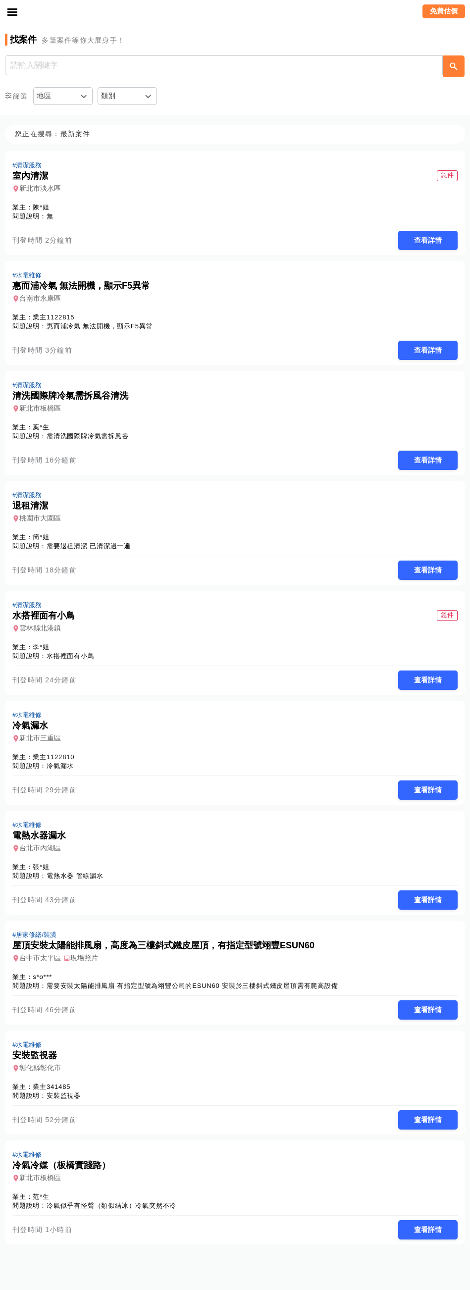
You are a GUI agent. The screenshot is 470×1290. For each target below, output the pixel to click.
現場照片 (84, 958)
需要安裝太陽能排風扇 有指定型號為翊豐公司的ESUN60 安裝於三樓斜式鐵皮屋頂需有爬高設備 (192, 985)
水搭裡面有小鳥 (71, 656)
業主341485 (51, 1086)
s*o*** (42, 976)
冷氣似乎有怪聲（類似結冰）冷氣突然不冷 (111, 1205)
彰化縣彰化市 (40, 1068)
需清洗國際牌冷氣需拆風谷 (88, 436)
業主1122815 (53, 317)
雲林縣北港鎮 (40, 628)
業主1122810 (53, 757)
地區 (44, 96)
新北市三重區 (40, 738)
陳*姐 (41, 207)
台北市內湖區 (40, 848)
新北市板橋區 (40, 408)
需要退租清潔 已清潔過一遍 (89, 546)
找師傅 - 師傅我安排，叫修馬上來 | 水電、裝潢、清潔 (235, 12)
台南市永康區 (40, 298)
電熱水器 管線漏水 (75, 875)
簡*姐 (41, 537)
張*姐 (41, 867)
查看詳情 (428, 240)
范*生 (41, 1196)
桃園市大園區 (40, 518)
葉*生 (41, 427)
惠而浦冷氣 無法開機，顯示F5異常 (100, 326)
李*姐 (41, 647)
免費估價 (444, 11)
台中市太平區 (40, 958)
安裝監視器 (64, 1095)
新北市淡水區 (40, 188)
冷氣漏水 (60, 766)
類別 (108, 96)
